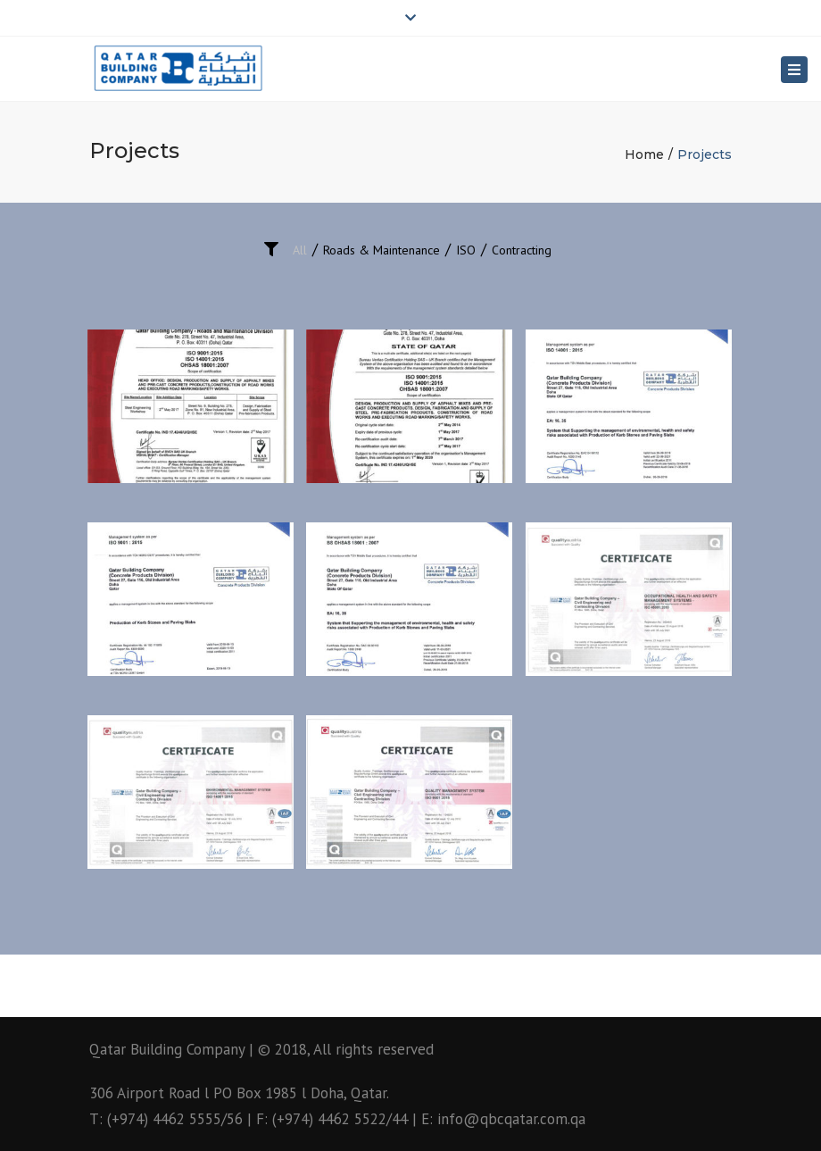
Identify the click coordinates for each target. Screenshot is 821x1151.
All (300, 250)
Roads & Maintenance (381, 250)
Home (644, 154)
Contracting (521, 250)
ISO (466, 250)
